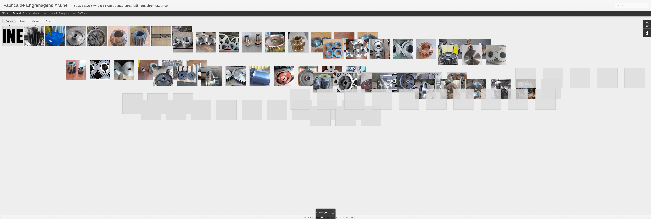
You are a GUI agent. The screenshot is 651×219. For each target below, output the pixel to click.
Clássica (6, 13)
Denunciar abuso (349, 217)
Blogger (338, 217)
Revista (26, 13)
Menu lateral (50, 13)
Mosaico (37, 13)
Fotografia (64, 13)
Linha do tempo (80, 13)
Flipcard (17, 13)
